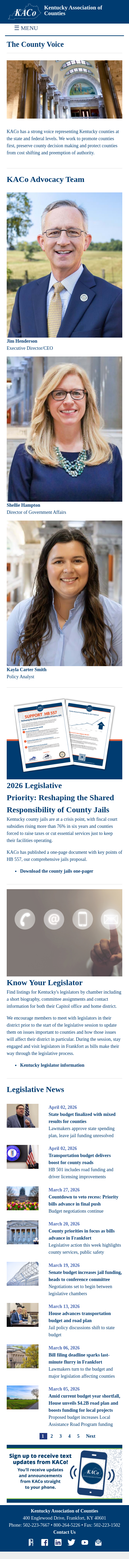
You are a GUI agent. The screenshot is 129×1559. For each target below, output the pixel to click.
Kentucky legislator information (52, 1065)
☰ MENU (26, 28)
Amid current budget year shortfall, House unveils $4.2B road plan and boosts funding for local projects (84, 1403)
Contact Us (64, 1532)
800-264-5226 (67, 1525)
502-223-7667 (36, 1525)
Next (90, 1436)
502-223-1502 (106, 1525)
